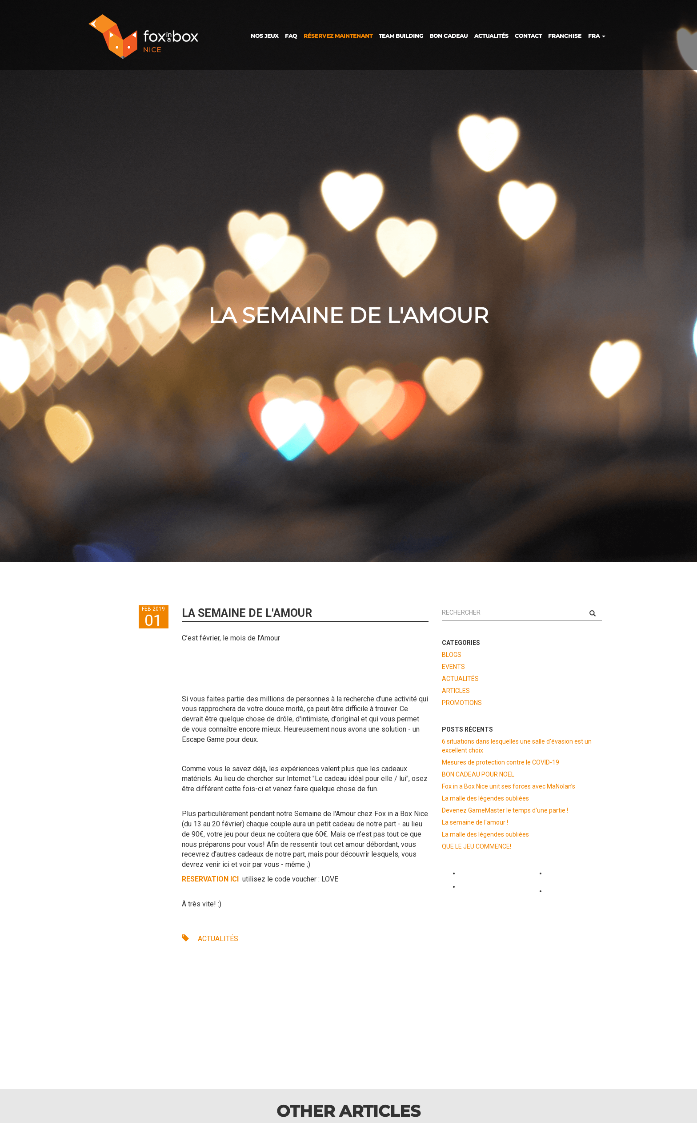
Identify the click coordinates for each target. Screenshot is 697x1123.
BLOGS (451, 654)
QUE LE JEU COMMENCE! (476, 846)
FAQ (291, 35)
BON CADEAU (448, 35)
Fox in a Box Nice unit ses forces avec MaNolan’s (508, 786)
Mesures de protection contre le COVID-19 (500, 762)
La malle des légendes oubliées (485, 798)
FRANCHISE (564, 35)
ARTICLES (456, 690)
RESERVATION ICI (211, 879)
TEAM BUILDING (401, 35)
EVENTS (453, 666)
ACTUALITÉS (491, 35)
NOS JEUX (265, 35)
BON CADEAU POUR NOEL (478, 774)
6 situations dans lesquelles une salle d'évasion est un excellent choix (517, 746)
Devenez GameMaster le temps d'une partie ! (505, 810)
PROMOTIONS (462, 702)
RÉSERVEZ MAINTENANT (338, 35)
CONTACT (528, 35)
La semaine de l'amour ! (475, 822)
